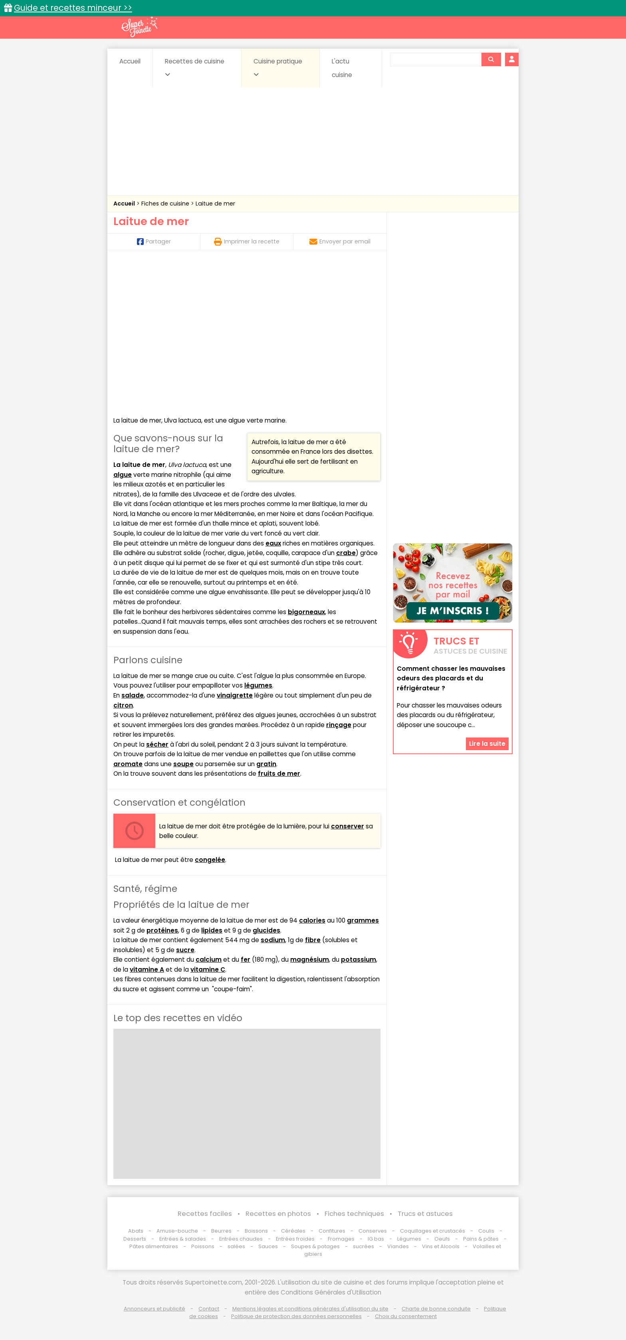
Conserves (373, 1230)
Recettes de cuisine (194, 67)
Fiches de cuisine (166, 204)
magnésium (309, 959)
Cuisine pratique (278, 67)
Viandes (398, 1246)
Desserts (134, 1238)
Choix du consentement (406, 1316)
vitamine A (147, 969)
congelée (210, 860)
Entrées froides (295, 1238)
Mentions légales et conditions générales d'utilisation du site (310, 1308)
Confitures (332, 1230)
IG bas (376, 1238)
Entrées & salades (182, 1238)
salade (132, 695)
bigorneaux (306, 612)
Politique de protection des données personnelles (296, 1316)
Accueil (130, 61)
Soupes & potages (315, 1246)
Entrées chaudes (241, 1238)
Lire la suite (487, 743)
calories (312, 920)
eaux (273, 543)
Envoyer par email (339, 241)
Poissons (202, 1246)
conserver (347, 826)
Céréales (293, 1230)
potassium (358, 959)
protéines (162, 930)
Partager (154, 241)
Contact (208, 1308)
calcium (209, 959)
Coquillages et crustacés (432, 1230)
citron (123, 705)
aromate (128, 764)
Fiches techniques (354, 1213)
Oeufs (442, 1238)
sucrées (363, 1246)
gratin (266, 764)
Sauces (268, 1246)
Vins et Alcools (441, 1246)
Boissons (256, 1230)
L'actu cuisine (342, 68)
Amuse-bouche (177, 1230)
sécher (157, 744)
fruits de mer (279, 773)
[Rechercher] (491, 59)
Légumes (409, 1238)
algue (122, 474)
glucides (266, 930)
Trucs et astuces (425, 1213)
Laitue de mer (215, 204)
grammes (363, 920)
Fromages (341, 1238)
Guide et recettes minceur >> (73, 8)
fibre (313, 940)
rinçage (338, 725)
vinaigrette (235, 695)
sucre (185, 950)
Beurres (221, 1230)
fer (245, 959)
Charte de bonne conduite (436, 1308)
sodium (273, 940)
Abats (135, 1230)
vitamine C (207, 969)
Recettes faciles (205, 1213)
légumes (258, 685)
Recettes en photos (278, 1213)
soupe (183, 764)
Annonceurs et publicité (154, 1308)
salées (236, 1246)
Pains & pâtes (481, 1238)
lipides (211, 930)
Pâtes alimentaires (153, 1246)
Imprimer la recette (246, 241)
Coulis (486, 1230)
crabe (346, 553)
